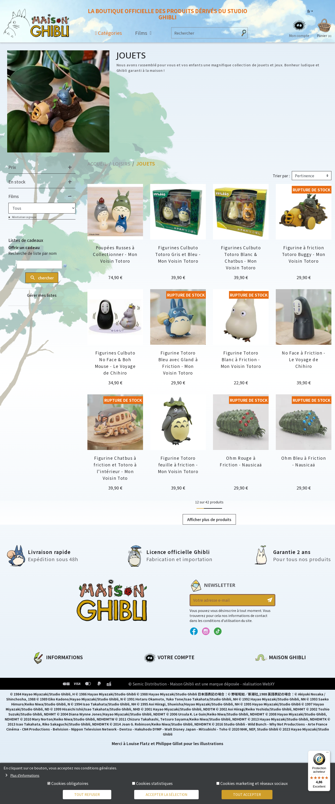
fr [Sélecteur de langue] (308, 11)
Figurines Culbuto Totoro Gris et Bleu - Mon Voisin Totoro (178, 254)
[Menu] (327, 753)
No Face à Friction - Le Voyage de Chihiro (303, 359)
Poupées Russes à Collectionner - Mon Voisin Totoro (115, 254)
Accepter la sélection (166, 794)
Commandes (156, 676)
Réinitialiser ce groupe (23, 217)
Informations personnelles (171, 668)
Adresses (152, 685)
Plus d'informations (24, 775)
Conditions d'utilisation (57, 685)
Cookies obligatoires (69, 783)
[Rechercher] (204, 32)
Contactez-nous (271, 713)
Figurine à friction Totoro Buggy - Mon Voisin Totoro (303, 254)
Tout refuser (87, 794)
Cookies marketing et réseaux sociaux (254, 783)
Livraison (41, 701)
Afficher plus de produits (209, 519)
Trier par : (281, 175)
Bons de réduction (162, 693)
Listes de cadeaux (25, 240)
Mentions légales (49, 676)
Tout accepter (247, 794)
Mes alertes (155, 709)
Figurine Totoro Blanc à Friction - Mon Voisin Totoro (241, 359)
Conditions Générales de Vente (64, 693)
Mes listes (153, 701)
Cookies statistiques (154, 783)
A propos (41, 668)
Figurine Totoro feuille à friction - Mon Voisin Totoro (178, 464)
